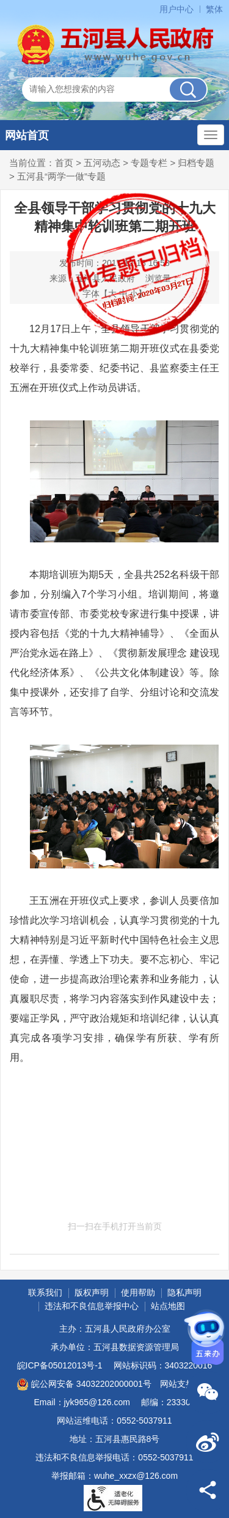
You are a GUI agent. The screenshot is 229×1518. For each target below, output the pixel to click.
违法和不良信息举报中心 (92, 1306)
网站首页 (27, 135)
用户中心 (176, 9)
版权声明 (92, 1292)
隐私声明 (184, 1292)
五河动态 (102, 162)
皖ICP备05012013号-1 (60, 1365)
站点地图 (168, 1306)
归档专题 (196, 162)
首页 (64, 162)
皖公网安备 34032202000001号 (83, 1384)
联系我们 (45, 1292)
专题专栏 (149, 162)
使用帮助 (138, 1292)
